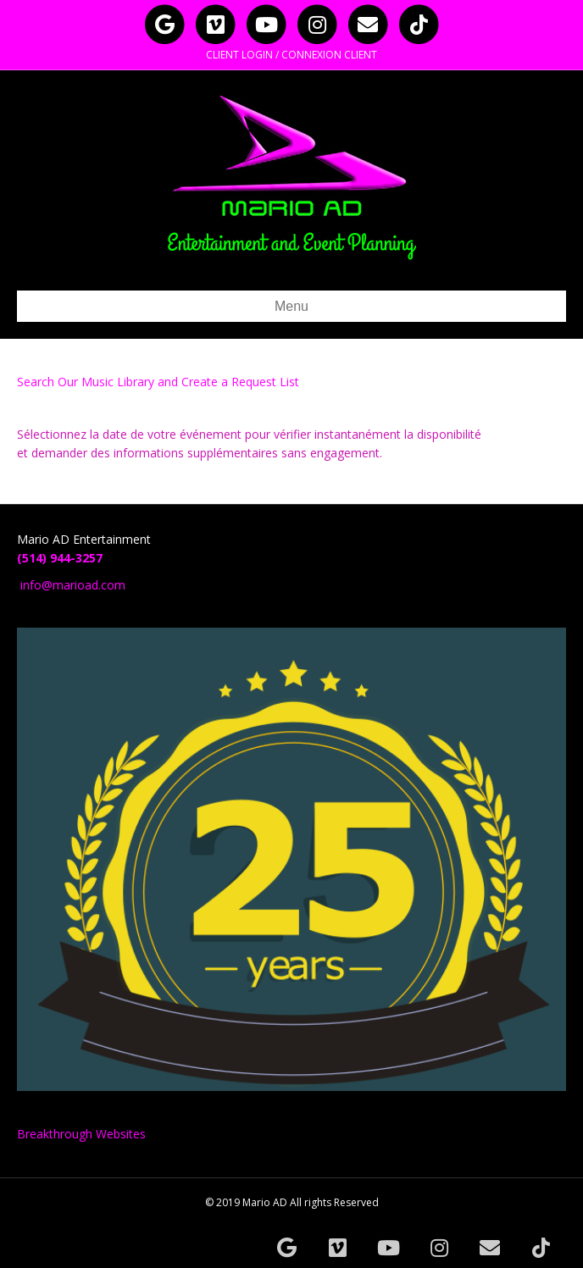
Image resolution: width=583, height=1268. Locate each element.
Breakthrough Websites (81, 1134)
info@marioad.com (72, 585)
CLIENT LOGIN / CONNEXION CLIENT (291, 54)
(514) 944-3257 (60, 558)
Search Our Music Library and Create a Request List (158, 382)
